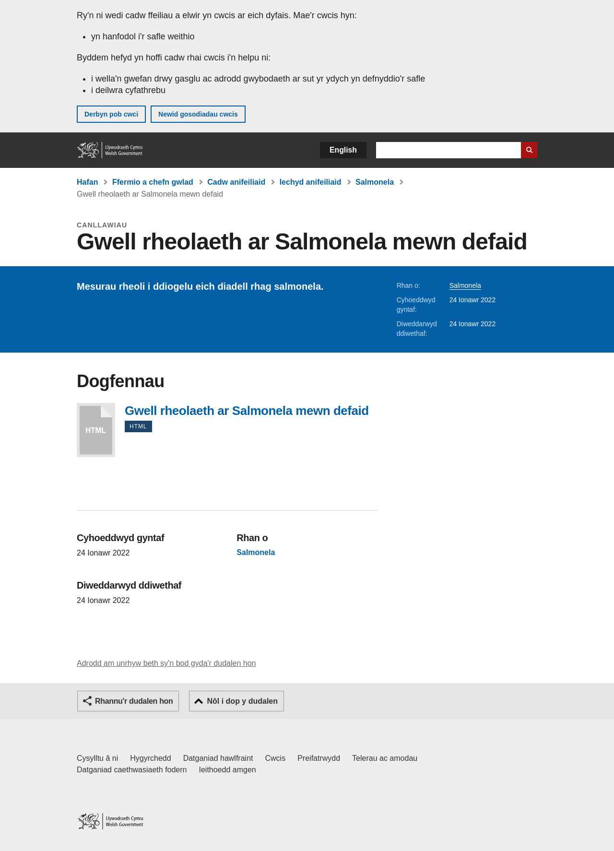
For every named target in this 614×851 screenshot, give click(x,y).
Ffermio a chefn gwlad (152, 182)
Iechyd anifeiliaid (311, 182)
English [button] (343, 150)
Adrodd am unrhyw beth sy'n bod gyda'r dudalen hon (166, 663)
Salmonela (374, 182)
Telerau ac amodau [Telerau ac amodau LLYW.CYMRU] (384, 758)
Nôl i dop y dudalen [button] (242, 701)
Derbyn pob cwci (111, 114)
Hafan (87, 182)
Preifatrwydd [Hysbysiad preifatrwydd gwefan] (318, 758)
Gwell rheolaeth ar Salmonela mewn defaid (96, 430)
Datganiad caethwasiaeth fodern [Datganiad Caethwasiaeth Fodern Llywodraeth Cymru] (132, 770)
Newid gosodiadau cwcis (198, 114)
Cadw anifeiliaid (236, 182)
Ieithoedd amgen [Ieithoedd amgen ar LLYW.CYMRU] (227, 770)
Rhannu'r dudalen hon (134, 701)
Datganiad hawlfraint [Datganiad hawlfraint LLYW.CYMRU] (218, 758)
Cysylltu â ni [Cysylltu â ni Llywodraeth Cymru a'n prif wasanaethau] (97, 758)
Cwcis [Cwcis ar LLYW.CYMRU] (275, 758)
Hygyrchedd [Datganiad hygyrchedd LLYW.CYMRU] (150, 758)
